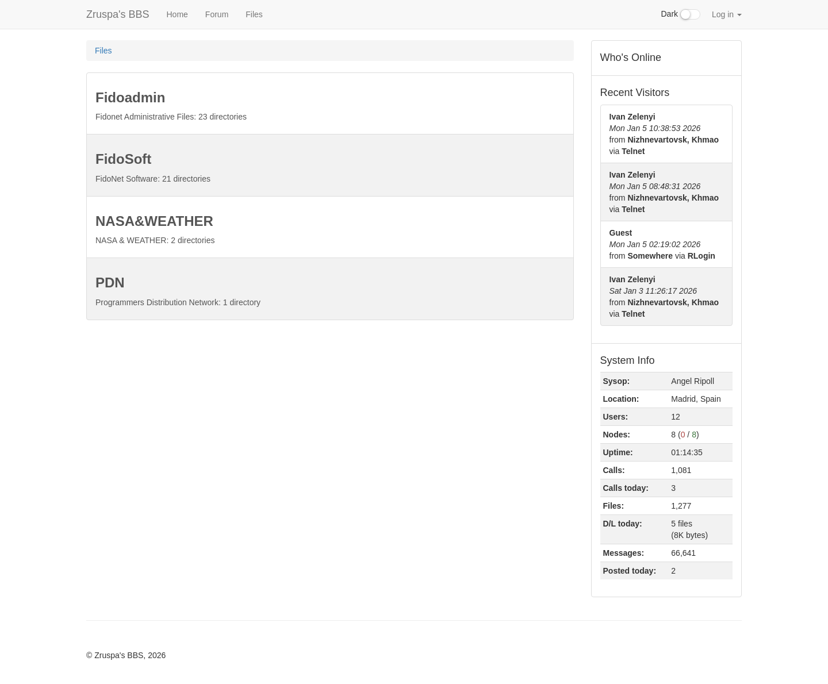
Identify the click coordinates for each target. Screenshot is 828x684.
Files (254, 14)
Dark (680, 14)
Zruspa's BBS (117, 14)
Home (176, 14)
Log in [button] (727, 14)
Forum (216, 14)
